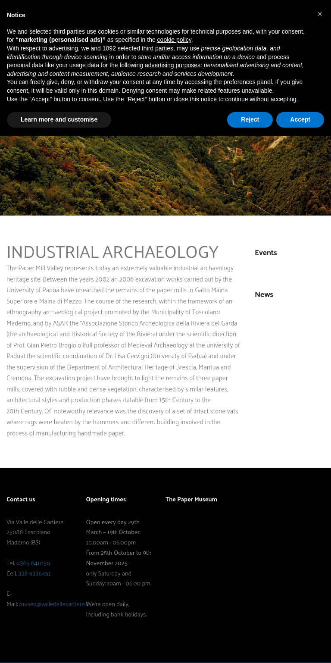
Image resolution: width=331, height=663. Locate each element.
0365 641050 (33, 562)
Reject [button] (250, 119)
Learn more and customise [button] (59, 119)
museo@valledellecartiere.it (53, 603)
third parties (157, 48)
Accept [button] (300, 119)
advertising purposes (172, 65)
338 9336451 (34, 573)
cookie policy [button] (174, 39)
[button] (320, 14)
